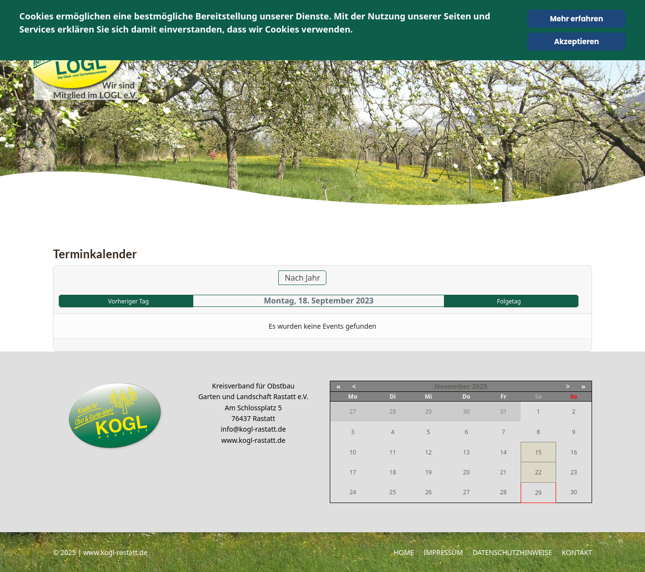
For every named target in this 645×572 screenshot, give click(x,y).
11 (393, 452)
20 (466, 472)
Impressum (443, 552)
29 (538, 492)
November (452, 386)
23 (573, 472)
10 (352, 452)
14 (503, 452)
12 (428, 452)
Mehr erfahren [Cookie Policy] (576, 19)
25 (393, 492)
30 (573, 492)
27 (466, 492)
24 (352, 492)
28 (503, 492)
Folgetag (509, 301)
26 (428, 492)
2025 (479, 386)
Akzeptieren (576, 41)
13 (466, 452)
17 (352, 472)
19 (428, 472)
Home (403, 552)
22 (538, 472)
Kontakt (577, 552)
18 (393, 472)
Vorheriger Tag (128, 301)
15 (538, 452)
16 (573, 452)
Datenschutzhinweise (512, 552)
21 (503, 472)
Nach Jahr (302, 277)
